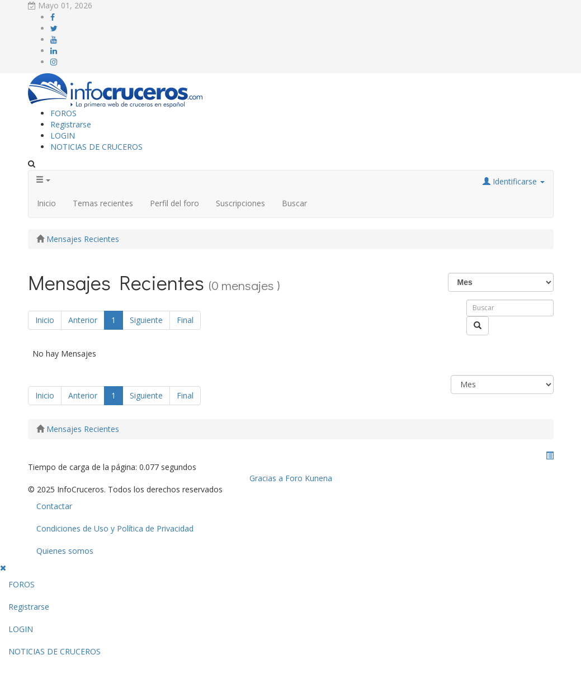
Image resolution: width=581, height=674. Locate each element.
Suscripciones (240, 203)
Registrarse (70, 124)
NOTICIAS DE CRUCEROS (96, 146)
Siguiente (146, 320)
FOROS (63, 113)
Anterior (82, 320)
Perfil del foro (174, 203)
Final (185, 320)
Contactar (54, 506)
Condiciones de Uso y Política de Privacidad (114, 528)
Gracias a (266, 478)
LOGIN (62, 135)
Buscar (294, 203)
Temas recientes (103, 203)
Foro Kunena (308, 478)
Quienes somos (64, 550)
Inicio (46, 203)
